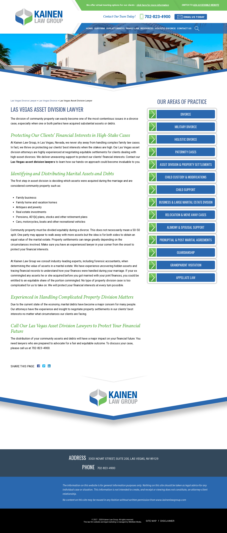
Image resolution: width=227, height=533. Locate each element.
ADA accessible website (206, 5)
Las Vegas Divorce (48, 100)
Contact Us (184, 28)
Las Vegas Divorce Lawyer (24, 100)
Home (89, 28)
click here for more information (153, 5)
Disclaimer (167, 521)
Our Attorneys (115, 28)
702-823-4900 (157, 16)
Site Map (151, 521)
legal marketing (110, 522)
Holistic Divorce (165, 28)
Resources (146, 28)
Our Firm (99, 28)
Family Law (132, 28)
